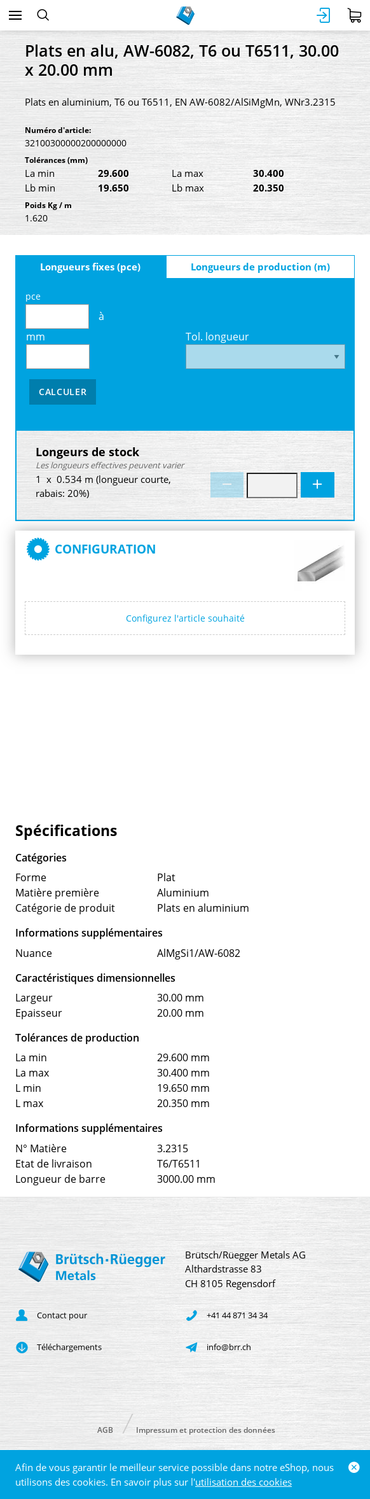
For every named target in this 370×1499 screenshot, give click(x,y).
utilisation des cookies (243, 1481)
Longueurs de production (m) (260, 266)
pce (57, 309)
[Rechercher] (43, 15)
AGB (105, 1429)
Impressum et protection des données (205, 1429)
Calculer (63, 392)
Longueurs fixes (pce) (90, 266)
